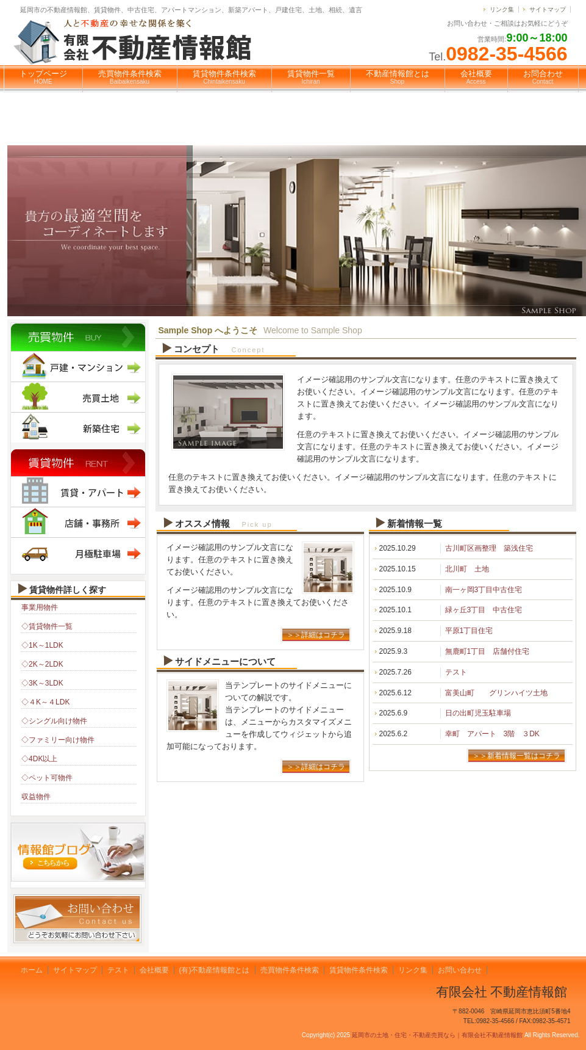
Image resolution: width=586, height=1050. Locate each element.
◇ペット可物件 (47, 777)
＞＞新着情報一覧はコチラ (516, 755)
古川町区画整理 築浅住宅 (489, 548)
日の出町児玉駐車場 (478, 713)
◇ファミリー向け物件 (58, 740)
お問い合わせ (460, 970)
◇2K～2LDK (42, 664)
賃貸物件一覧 (311, 77)
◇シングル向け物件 (54, 721)
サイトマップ (547, 9)
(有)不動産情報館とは (214, 970)
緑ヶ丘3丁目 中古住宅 (484, 610)
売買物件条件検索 (130, 77)
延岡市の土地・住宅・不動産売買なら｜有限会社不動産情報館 (437, 1035)
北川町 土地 (467, 569)
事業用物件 (39, 607)
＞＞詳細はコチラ (316, 635)
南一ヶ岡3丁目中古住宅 (484, 589)
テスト (456, 672)
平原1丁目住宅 (469, 630)
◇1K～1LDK (42, 645)
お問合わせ (543, 77)
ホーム (32, 970)
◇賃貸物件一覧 (47, 626)
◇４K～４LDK (45, 702)
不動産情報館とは (397, 77)
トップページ (43, 77)
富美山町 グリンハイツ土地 (496, 693)
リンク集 (502, 9)
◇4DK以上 (39, 759)
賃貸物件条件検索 (224, 77)
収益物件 (36, 796)
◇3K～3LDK (42, 683)
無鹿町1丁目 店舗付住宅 (487, 651)
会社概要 (476, 77)
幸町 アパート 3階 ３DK (492, 734)
